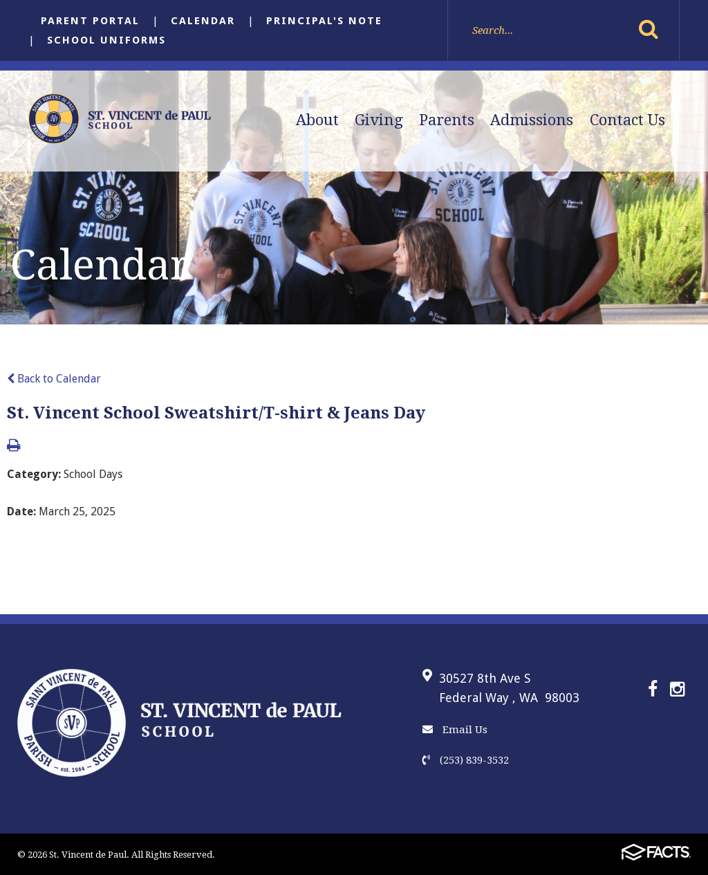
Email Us (454, 730)
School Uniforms (106, 40)
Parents (446, 120)
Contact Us (627, 120)
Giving (379, 120)
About (317, 120)
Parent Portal (90, 21)
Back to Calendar (54, 378)
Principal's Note (324, 21)
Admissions (531, 120)
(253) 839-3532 (465, 760)
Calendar (203, 21)
